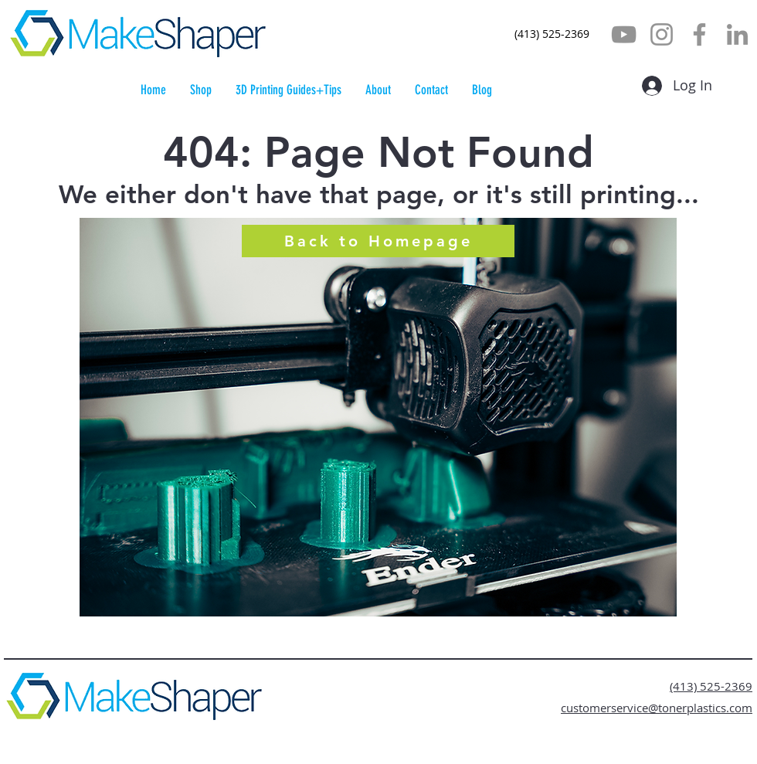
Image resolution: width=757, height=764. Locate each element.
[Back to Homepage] (378, 241)
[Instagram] (662, 34)
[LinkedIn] (737, 34)
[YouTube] (624, 34)
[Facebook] (699, 34)
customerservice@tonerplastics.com (656, 707)
